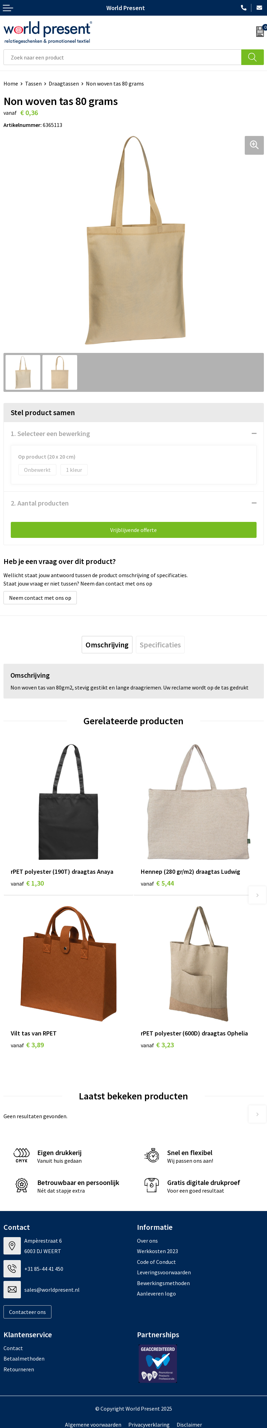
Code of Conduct (156, 1261)
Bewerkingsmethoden (163, 1283)
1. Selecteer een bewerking (50, 433)
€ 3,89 (27, 1044)
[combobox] (122, 57)
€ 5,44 (157, 883)
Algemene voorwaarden (93, 1424)
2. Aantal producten (40, 503)
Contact (13, 1348)
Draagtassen (64, 83)
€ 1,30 (27, 883)
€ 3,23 (157, 1044)
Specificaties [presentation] (160, 645)
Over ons (147, 1240)
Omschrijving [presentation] (107, 645)
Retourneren (18, 1369)
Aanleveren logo (156, 1293)
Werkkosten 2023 (157, 1251)
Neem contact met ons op (40, 597)
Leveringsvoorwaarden (164, 1272)
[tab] (107, 644)
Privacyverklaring (149, 1424)
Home (10, 83)
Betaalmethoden (23, 1358)
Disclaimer (189, 1424)
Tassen (33, 83)
